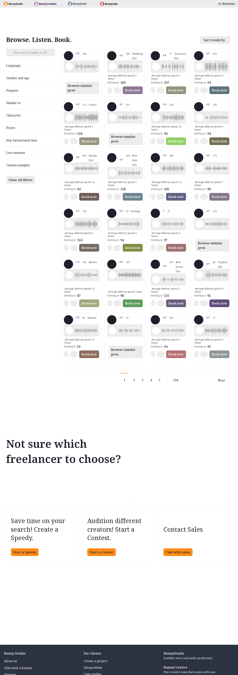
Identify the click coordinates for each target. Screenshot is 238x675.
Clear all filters (20, 180)
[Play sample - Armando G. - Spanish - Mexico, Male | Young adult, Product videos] (69, 275)
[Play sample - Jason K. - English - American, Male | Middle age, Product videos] (156, 168)
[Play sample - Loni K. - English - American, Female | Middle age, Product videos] (112, 66)
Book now (132, 90)
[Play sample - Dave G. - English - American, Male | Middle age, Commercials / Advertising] (156, 66)
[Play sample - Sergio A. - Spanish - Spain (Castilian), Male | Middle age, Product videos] (199, 330)
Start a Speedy (24, 552)
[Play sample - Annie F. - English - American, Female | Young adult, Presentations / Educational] (156, 279)
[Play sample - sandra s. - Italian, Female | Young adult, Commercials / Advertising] (199, 168)
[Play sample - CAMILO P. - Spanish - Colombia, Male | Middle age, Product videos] (199, 275)
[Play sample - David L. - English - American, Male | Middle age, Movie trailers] (199, 66)
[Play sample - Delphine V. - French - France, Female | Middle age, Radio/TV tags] (69, 117)
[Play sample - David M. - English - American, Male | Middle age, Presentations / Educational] (199, 117)
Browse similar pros (80, 88)
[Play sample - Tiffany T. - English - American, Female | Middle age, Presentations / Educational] (69, 168)
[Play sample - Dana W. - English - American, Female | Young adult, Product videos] (199, 224)
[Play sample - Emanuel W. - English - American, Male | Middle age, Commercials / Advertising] (112, 330)
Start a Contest (102, 552)
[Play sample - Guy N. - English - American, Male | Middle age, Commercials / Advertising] (112, 117)
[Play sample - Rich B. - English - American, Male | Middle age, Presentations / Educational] (156, 117)
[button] (86, 66)
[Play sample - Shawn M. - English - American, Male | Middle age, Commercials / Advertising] (69, 66)
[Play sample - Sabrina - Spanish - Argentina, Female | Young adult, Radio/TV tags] (112, 224)
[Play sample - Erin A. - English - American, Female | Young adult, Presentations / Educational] (112, 275)
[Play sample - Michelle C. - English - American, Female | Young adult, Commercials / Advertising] (69, 224)
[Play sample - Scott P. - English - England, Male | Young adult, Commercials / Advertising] (69, 330)
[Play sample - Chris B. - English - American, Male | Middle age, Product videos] (156, 330)
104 (175, 380)
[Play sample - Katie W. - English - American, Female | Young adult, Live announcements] (112, 173)
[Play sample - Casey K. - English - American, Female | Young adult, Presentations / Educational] (156, 224)
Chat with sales (178, 552)
